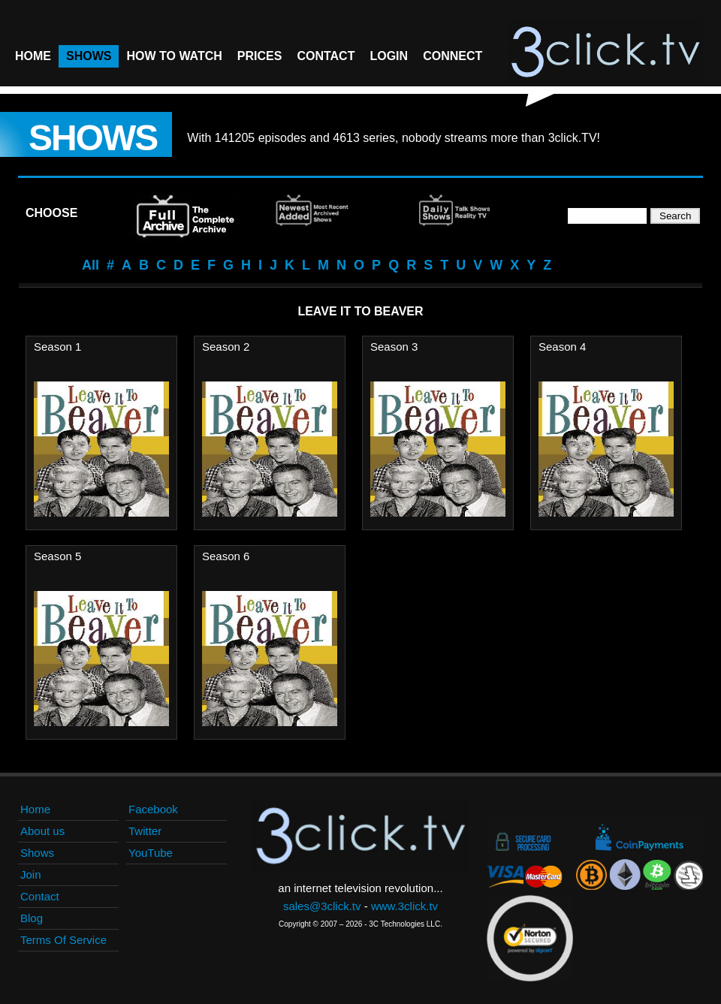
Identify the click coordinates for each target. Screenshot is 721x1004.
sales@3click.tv (322, 906)
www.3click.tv (404, 906)
